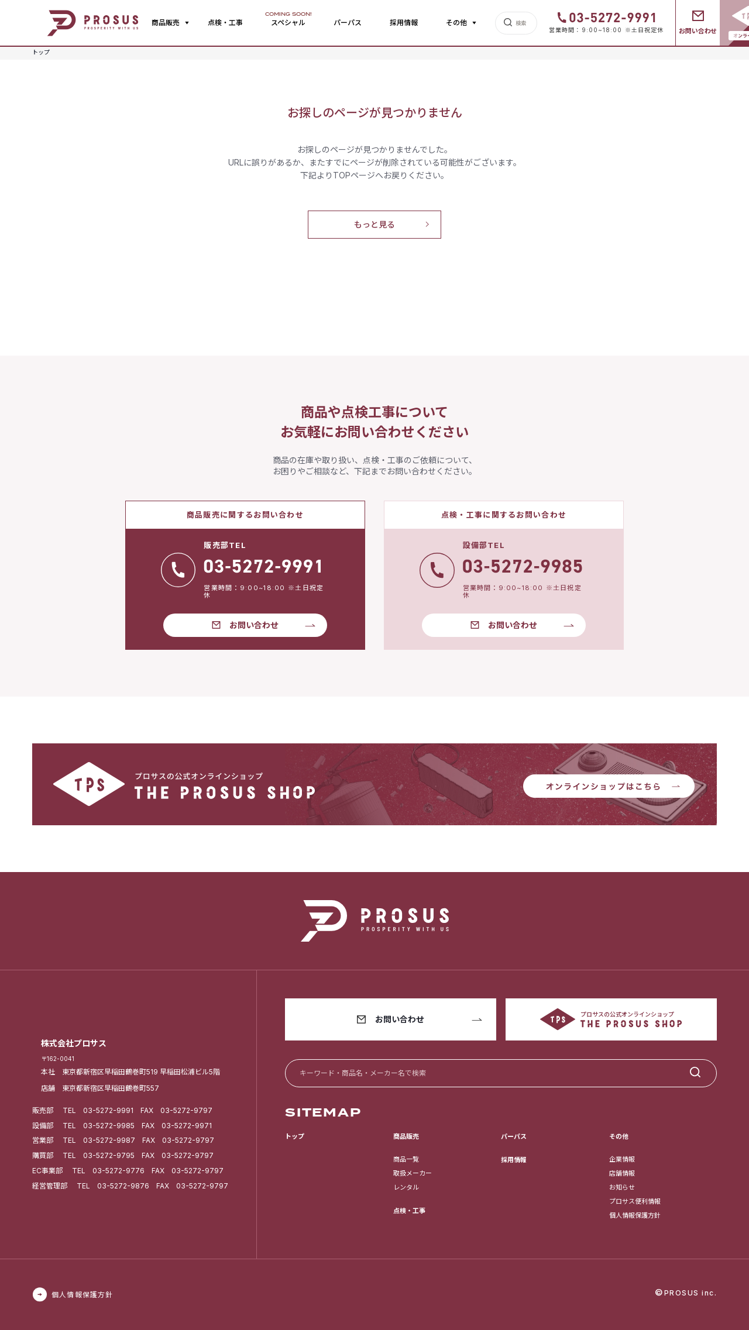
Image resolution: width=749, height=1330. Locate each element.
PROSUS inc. (690, 1292)
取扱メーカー (412, 1173)
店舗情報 (622, 1173)
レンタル (406, 1187)
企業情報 (622, 1159)
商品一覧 (406, 1159)
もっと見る (374, 224)
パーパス (348, 22)
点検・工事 (225, 22)
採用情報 (404, 22)
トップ (294, 1136)
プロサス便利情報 (635, 1201)
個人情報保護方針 (635, 1215)
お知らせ (622, 1187)
